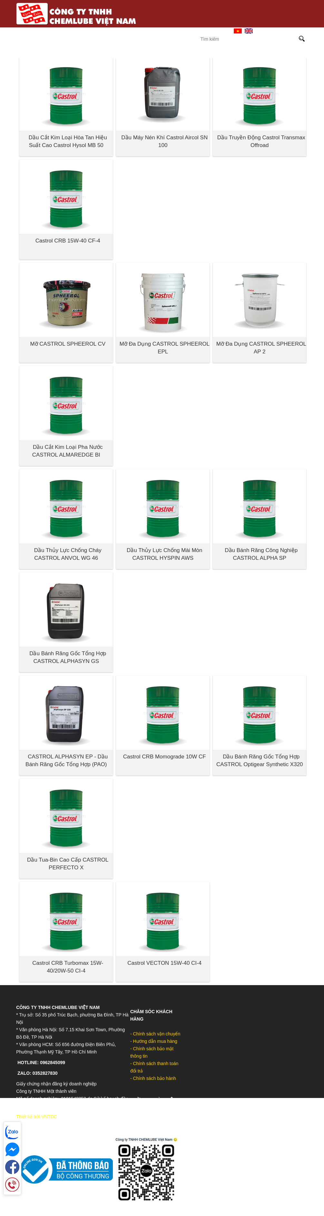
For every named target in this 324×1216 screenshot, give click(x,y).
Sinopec (119, 53)
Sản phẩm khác (277, 53)
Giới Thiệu (179, 30)
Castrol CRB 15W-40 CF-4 (67, 241)
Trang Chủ (147, 30)
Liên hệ (208, 30)
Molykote (154, 53)
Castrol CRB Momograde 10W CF (164, 757)
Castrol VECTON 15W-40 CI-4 (164, 963)
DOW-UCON (233, 53)
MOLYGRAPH (193, 53)
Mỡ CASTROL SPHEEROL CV (67, 344)
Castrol (86, 53)
